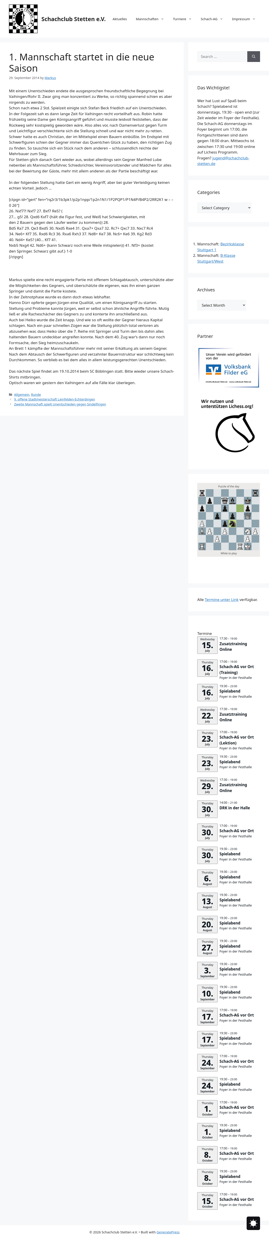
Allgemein (21, 394)
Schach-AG (214, 19)
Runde (36, 394)
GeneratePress (167, 1232)
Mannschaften (152, 19)
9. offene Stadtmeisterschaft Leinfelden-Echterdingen (54, 399)
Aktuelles (120, 19)
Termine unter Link (222, 599)
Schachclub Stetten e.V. (73, 19)
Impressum (246, 19)
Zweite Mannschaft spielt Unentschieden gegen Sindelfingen (60, 404)
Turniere (184, 19)
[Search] (253, 56)
